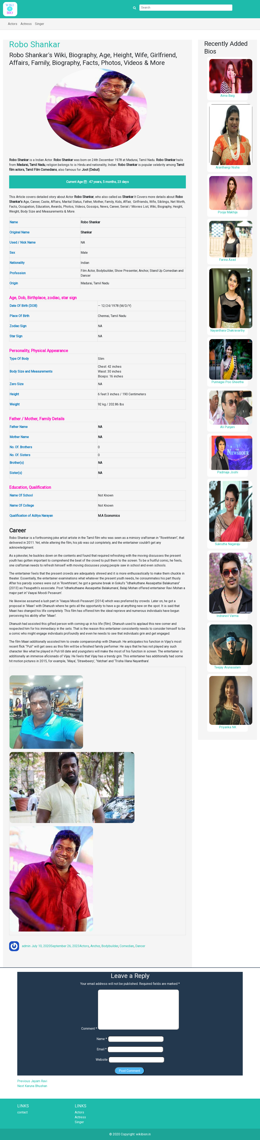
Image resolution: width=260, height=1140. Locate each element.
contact (22, 1112)
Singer (39, 24)
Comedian (127, 946)
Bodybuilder (109, 946)
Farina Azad (227, 260)
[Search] (185, 7)
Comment (89, 1028)
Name (101, 1039)
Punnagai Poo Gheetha (227, 382)
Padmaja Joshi (227, 472)
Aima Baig (227, 96)
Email (102, 1049)
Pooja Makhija (227, 212)
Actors (12, 24)
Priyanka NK (227, 727)
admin (26, 946)
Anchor (95, 946)
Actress (26, 24)
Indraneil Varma (227, 616)
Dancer (140, 946)
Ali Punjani (227, 427)
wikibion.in (143, 1134)
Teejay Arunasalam (227, 667)
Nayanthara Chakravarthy (227, 330)
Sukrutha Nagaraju (227, 544)
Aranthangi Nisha (227, 167)
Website (102, 1060)
